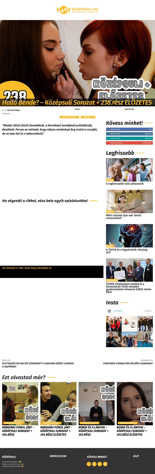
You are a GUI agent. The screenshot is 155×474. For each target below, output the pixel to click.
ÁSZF (136, 456)
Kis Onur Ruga (13, 110)
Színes (110, 180)
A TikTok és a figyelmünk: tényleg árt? (126, 251)
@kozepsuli (118, 311)
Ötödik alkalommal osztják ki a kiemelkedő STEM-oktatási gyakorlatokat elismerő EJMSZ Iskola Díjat (128, 288)
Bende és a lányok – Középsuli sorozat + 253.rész (94, 431)
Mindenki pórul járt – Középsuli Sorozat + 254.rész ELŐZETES (56, 431)
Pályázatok (112, 280)
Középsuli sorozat (69, 117)
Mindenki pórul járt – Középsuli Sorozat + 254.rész (18, 431)
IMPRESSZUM (58, 456)
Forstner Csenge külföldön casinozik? (128, 363)
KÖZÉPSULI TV (88, 117)
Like (150, 129)
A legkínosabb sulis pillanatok (125, 183)
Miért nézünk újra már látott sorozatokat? (123, 217)
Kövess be (148, 134)
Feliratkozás (146, 143)
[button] (130, 17)
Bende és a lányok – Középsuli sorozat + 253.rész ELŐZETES (132, 431)
